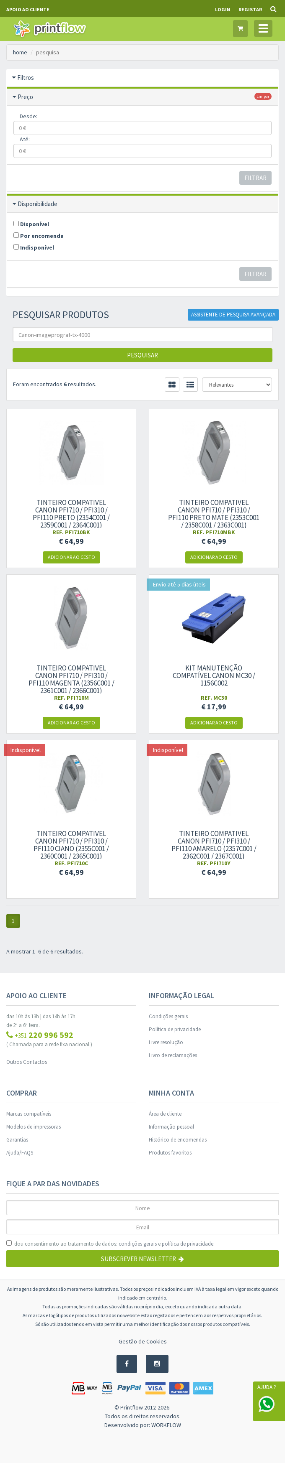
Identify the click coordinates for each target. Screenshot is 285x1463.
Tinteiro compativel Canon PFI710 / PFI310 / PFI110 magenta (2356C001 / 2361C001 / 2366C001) (71, 679)
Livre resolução (166, 1042)
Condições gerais (168, 1016)
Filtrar (255, 178)
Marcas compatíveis (28, 1113)
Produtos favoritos (170, 1152)
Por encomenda (38, 236)
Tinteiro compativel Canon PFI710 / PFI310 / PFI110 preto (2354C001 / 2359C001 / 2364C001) (71, 514)
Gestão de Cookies (143, 1341)
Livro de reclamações (173, 1055)
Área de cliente (165, 1113)
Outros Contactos (26, 1061)
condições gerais (138, 1243)
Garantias (17, 1139)
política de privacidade (187, 1243)
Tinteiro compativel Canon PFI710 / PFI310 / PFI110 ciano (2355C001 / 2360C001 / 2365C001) (71, 845)
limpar (262, 96)
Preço (25, 97)
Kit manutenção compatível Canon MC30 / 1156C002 (214, 675)
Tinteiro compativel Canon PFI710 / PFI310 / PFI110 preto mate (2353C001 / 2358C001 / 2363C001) (213, 514)
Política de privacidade (175, 1029)
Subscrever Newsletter (142, 1259)
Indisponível (33, 247)
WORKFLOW (166, 1425)
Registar (250, 9)
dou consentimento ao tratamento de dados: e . (110, 1243)
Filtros (25, 78)
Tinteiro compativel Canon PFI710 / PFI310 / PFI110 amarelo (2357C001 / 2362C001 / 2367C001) (213, 845)
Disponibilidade (37, 204)
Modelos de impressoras (33, 1126)
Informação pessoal (171, 1126)
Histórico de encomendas (178, 1139)
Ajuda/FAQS (19, 1152)
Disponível (31, 224)
